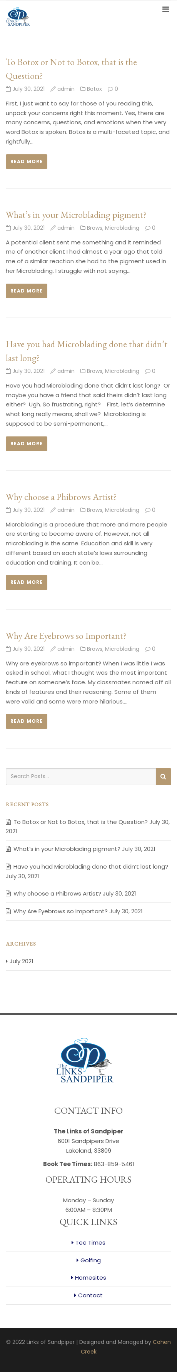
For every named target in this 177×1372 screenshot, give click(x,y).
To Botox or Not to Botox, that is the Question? (80, 822)
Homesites (90, 1277)
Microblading (122, 228)
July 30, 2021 (25, 89)
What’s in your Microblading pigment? (76, 215)
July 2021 (21, 961)
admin (66, 89)
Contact (90, 1295)
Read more (26, 161)
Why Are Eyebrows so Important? (66, 636)
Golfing (90, 1260)
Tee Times (90, 1242)
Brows (94, 228)
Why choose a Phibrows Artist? (61, 497)
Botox (94, 89)
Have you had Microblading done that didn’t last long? (90, 866)
